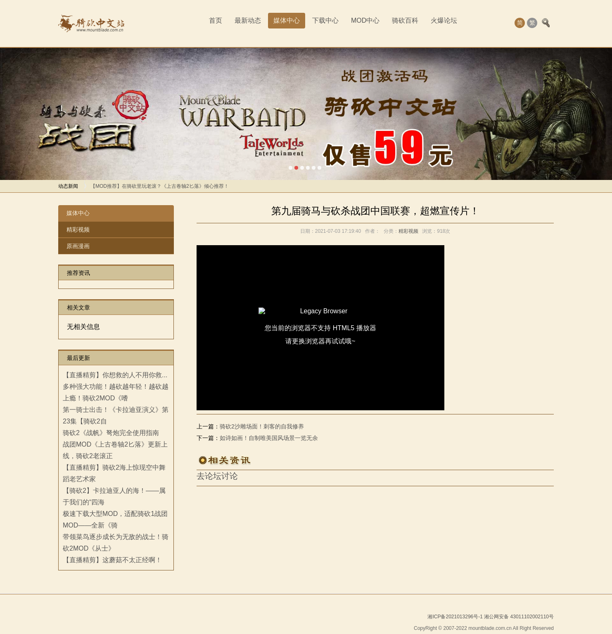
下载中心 (325, 20)
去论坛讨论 (217, 475)
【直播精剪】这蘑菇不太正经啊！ (112, 559)
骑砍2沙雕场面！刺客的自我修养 (262, 426)
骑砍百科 (405, 20)
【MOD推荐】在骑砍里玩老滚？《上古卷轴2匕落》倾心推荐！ (159, 186)
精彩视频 (78, 229)
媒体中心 (286, 20)
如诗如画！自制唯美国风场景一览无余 (269, 438)
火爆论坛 (444, 20)
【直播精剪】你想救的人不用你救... (115, 375)
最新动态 (248, 20)
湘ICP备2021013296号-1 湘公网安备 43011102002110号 (490, 617)
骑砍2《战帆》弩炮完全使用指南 (111, 432)
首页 (215, 20)
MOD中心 (365, 20)
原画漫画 (78, 246)
